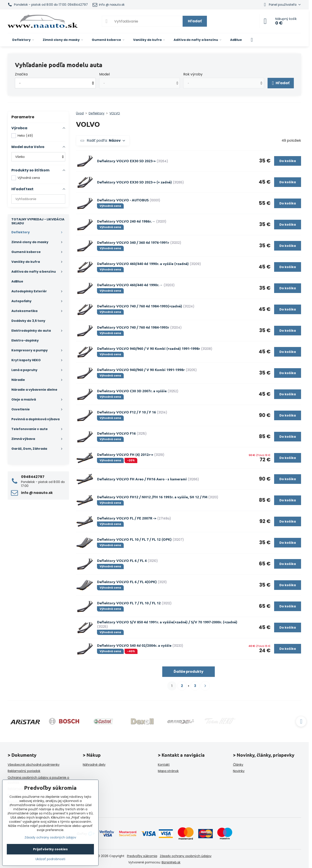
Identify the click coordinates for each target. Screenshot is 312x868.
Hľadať (195, 21)
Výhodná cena (25, 178)
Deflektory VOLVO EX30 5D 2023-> (126, 161)
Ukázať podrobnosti (50, 859)
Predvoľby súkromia (142, 856)
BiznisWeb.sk (171, 862)
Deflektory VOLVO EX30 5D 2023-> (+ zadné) (134, 182)
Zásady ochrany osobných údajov (186, 856)
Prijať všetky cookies (50, 849)
